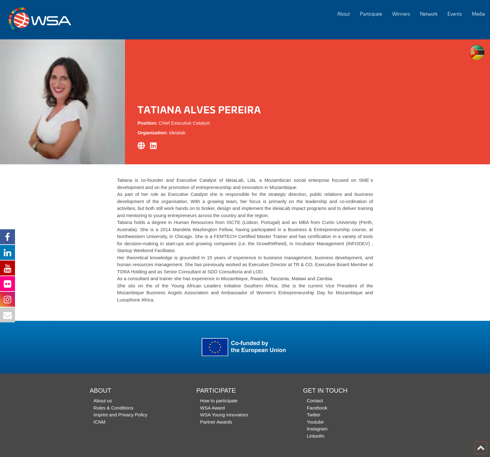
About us (102, 400)
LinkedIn (316, 436)
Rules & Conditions (113, 407)
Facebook (317, 407)
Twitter (314, 414)
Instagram (317, 428)
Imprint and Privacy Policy (120, 414)
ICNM (99, 422)
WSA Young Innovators (224, 414)
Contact (315, 400)
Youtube (315, 422)
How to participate (219, 400)
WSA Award (212, 407)
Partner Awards (216, 422)
